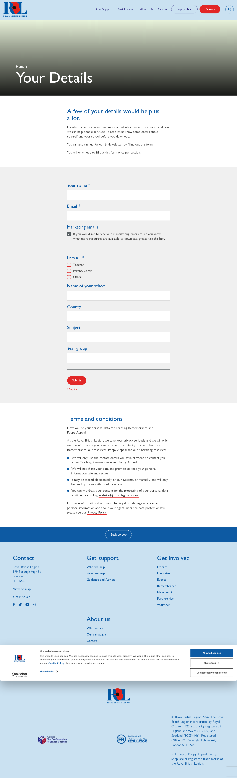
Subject (74, 327)
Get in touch (21, 597)
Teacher (78, 265)
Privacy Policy (97, 512)
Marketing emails (82, 227)
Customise (211, 760)
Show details (47, 768)
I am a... (74, 257)
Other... (78, 277)
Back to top (118, 534)
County (74, 306)
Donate (210, 9)
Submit (76, 380)
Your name (77, 185)
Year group (77, 348)
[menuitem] (104, 9)
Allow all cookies (212, 750)
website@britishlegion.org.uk (118, 495)
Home (20, 66)
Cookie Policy (56, 760)
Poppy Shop (184, 9)
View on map (22, 589)
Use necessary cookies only (212, 770)
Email (72, 206)
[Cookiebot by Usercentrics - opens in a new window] (19, 772)
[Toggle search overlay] (229, 9)
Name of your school (86, 285)
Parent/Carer (82, 271)
